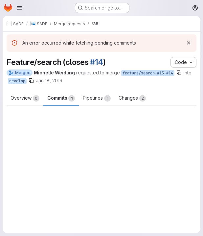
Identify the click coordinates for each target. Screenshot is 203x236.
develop (17, 81)
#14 (96, 62)
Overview (25, 98)
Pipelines (97, 98)
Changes (132, 98)
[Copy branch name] (179, 73)
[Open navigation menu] (19, 8)
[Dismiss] (188, 43)
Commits (61, 98)
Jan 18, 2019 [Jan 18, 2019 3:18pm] (49, 80)
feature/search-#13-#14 (148, 73)
